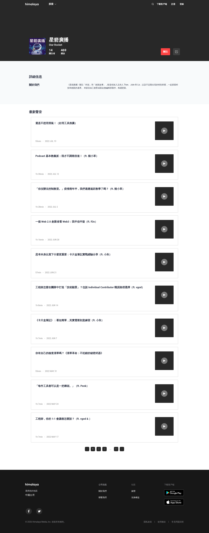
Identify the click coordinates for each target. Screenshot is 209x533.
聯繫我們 (103, 497)
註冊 (173, 4)
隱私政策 (148, 522)
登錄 (182, 4)
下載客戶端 (162, 4)
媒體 (133, 491)
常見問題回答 (178, 522)
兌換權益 (135, 497)
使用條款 (162, 522)
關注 (165, 51)
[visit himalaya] (32, 4)
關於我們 (103, 491)
